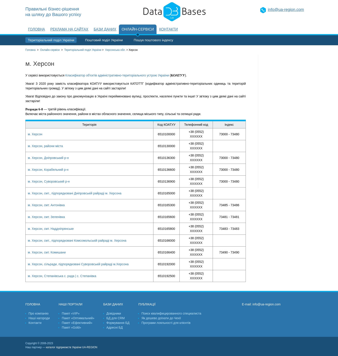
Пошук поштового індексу (153, 40)
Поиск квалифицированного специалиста (171, 313)
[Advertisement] (285, 121)
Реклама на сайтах (69, 29)
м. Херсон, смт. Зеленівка (46, 217)
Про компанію (39, 313)
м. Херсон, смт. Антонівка (46, 205)
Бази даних (105, 29)
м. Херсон (35, 134)
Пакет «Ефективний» (77, 323)
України (82, 49)
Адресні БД (114, 327)
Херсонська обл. (115, 49)
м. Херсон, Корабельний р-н (48, 169)
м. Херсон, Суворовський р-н (49, 181)
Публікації (146, 304)
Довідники (113, 313)
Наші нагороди (39, 318)
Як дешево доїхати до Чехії (161, 318)
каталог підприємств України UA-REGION (71, 347)
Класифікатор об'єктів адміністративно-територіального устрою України (117, 75)
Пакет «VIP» (70, 313)
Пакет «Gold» (71, 327)
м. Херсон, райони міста (45, 146)
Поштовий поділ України (104, 40)
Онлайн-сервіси (138, 29)
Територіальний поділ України (51, 40)
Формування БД (118, 323)
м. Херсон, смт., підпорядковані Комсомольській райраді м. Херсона (77, 240)
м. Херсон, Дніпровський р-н (48, 158)
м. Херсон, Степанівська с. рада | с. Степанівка (62, 276)
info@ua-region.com (286, 9)
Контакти (168, 29)
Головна (36, 29)
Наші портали (70, 304)
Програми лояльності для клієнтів (165, 323)
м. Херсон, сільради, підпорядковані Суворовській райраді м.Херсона (78, 264)
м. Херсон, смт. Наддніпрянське (51, 228)
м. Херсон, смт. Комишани (47, 252)
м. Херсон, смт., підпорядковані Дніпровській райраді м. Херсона (74, 193)
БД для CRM (115, 318)
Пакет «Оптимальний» (78, 318)
